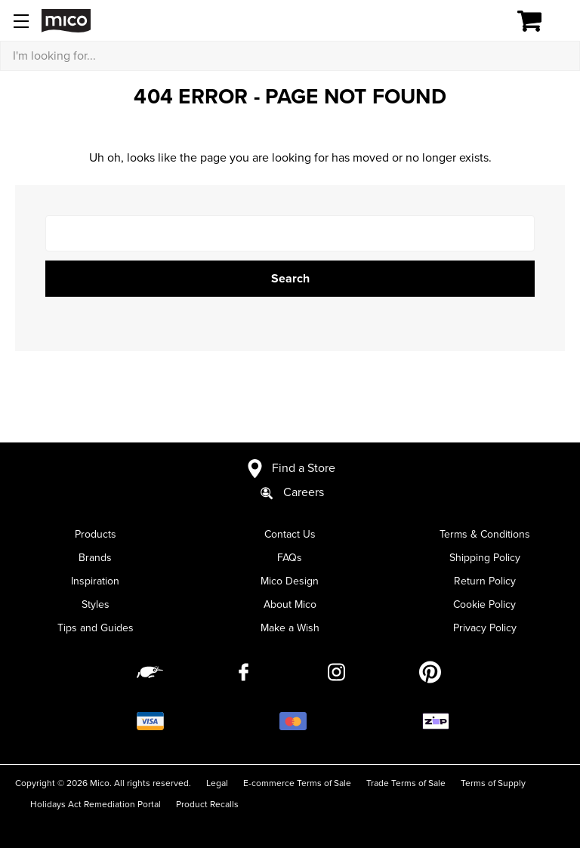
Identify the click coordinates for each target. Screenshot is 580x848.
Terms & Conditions (485, 534)
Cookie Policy (484, 604)
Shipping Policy (484, 557)
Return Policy (485, 581)
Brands (95, 557)
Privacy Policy (485, 627)
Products (95, 534)
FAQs (289, 557)
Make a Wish (290, 627)
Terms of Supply (493, 783)
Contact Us (290, 534)
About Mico (290, 604)
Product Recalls (207, 804)
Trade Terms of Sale (406, 783)
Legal (217, 783)
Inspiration (95, 581)
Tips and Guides (95, 627)
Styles (96, 604)
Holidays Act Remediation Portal (95, 804)
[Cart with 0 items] (538, 21)
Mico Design (290, 581)
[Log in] (477, 21)
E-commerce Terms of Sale (297, 783)
